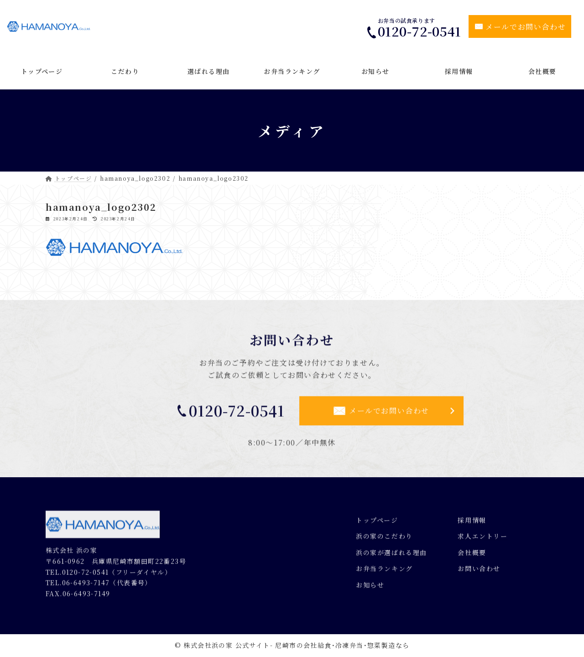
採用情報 (472, 523)
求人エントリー (482, 540)
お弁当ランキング (384, 572)
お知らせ (370, 589)
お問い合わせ (479, 572)
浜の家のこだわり (384, 540)
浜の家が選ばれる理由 (391, 556)
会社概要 (472, 556)
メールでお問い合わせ (525, 26)
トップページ (377, 523)
